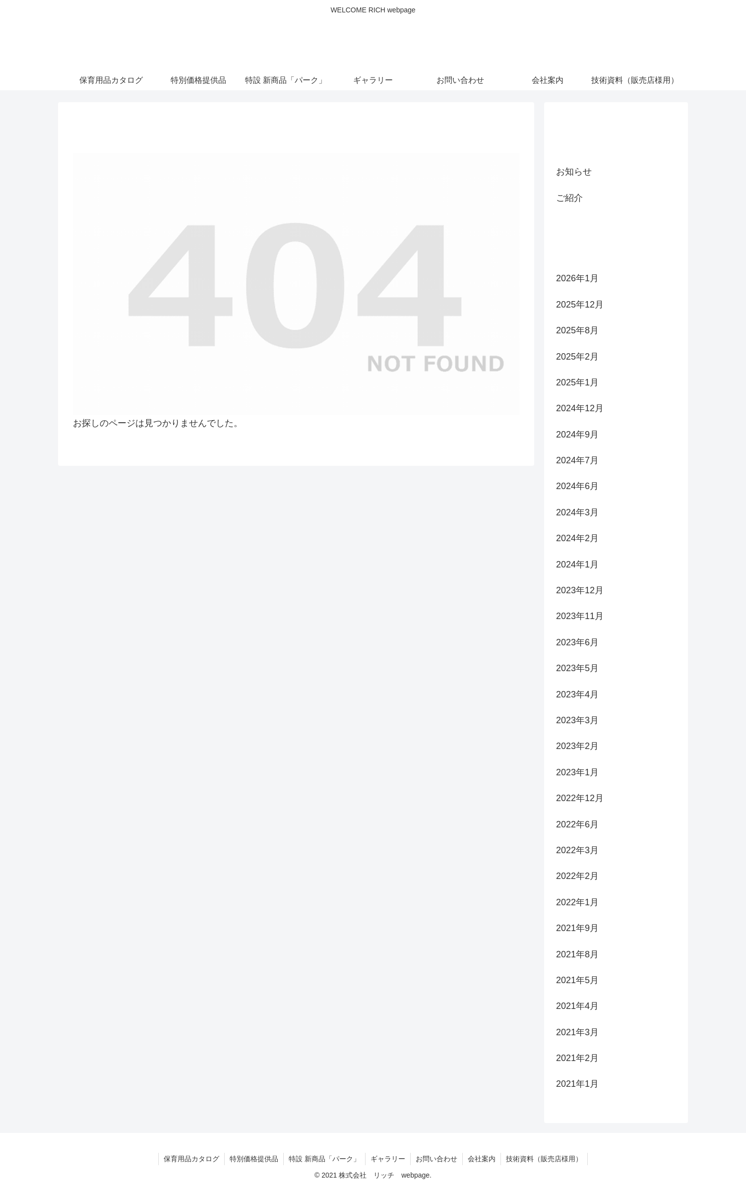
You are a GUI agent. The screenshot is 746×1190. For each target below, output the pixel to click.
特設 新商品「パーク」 (324, 1159)
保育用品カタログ (191, 1159)
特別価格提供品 (254, 1159)
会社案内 (482, 1159)
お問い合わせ (436, 1159)
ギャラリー (388, 1159)
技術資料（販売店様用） (544, 1159)
